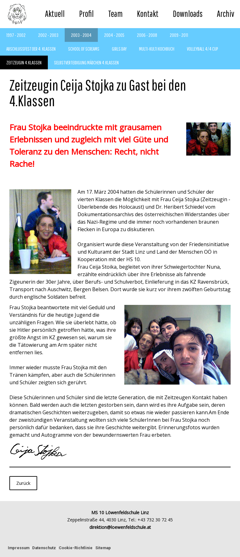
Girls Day (119, 49)
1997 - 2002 (16, 35)
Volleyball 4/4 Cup (202, 49)
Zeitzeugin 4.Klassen (24, 62)
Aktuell (55, 13)
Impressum (18, 547)
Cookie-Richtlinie (75, 547)
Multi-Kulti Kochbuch (156, 49)
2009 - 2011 (179, 35)
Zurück (23, 483)
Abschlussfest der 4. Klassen (31, 49)
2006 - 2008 (147, 35)
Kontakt (147, 13)
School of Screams (83, 49)
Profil (86, 13)
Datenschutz (44, 547)
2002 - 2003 (48, 35)
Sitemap (103, 547)
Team (115, 13)
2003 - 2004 (81, 35)
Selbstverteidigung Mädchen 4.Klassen (86, 62)
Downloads (187, 13)
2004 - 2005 (114, 35)
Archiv (225, 13)
